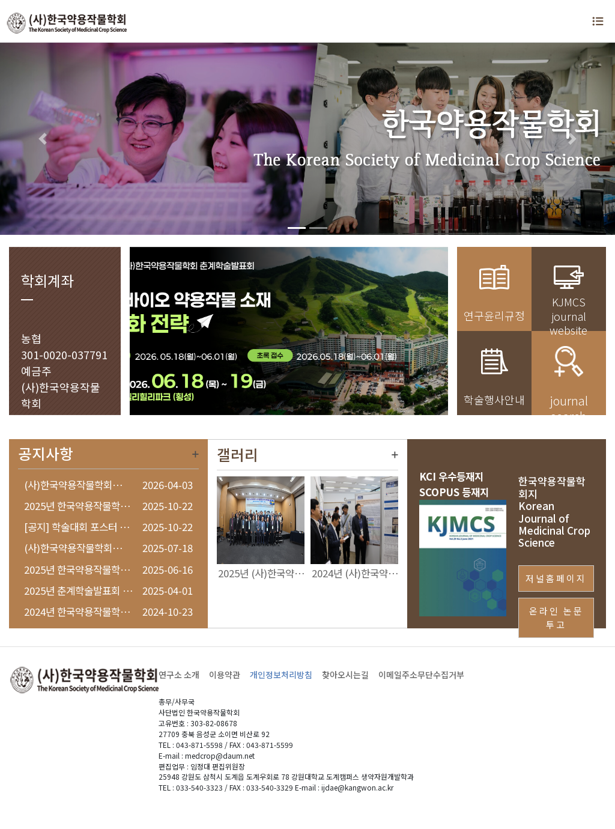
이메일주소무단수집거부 (421, 675)
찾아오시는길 (345, 675)
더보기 (195, 454)
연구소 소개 (179, 675)
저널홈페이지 (556, 578)
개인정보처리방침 (281, 675)
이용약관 (224, 675)
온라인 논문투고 (556, 617)
